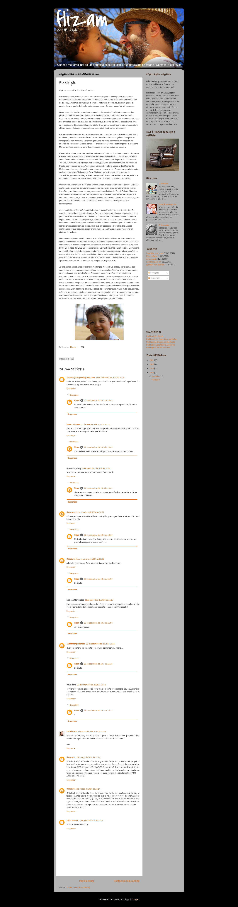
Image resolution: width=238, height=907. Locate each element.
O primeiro (163, 184)
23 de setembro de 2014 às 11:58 (98, 623)
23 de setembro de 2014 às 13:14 (100, 644)
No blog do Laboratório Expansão (160, 345)
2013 (152, 369)
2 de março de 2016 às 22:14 (87, 757)
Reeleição (155, 380)
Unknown (70, 512)
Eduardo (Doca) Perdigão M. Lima (80, 378)
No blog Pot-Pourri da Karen (158, 348)
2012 (152, 364)
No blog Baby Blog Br (155, 336)
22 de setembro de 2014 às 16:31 (89, 512)
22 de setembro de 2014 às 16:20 (95, 425)
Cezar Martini (72, 821)
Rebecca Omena (73, 425)
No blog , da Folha (161, 339)
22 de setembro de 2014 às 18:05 (98, 401)
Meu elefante (152, 256)
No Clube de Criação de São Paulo (160, 342)
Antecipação (164, 225)
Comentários (155, 278)
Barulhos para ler (153, 262)
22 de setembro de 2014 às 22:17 (99, 600)
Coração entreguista (167, 204)
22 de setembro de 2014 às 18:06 (98, 447)
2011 (152, 360)
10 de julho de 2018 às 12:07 (91, 821)
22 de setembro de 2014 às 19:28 (89, 559)
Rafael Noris (71, 732)
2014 (152, 373)
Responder (71, 389)
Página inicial (86, 881)
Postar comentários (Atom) (78, 887)
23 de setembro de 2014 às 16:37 (98, 711)
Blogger (136, 899)
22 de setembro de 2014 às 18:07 (98, 535)
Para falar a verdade (155, 253)
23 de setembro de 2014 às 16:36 (98, 664)
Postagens (153, 273)
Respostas (74, 395)
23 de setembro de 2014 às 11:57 (98, 579)
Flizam (73, 347)
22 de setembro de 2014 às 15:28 (110, 378)
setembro (156, 376)
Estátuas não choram (155, 265)
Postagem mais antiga (126, 881)
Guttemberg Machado (75, 644)
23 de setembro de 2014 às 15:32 (91, 685)
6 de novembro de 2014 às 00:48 (92, 732)
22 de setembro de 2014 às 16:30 (96, 469)
